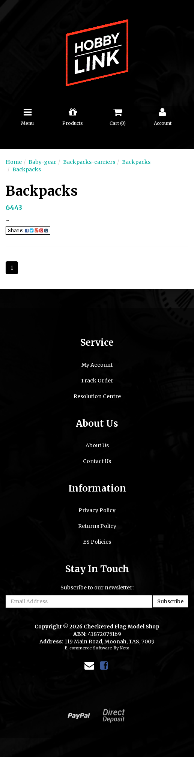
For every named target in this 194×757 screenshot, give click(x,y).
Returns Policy (97, 526)
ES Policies (97, 541)
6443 (14, 207)
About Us (97, 445)
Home (14, 162)
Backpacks (136, 162)
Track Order (97, 380)
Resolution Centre (97, 396)
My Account (97, 364)
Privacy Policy (97, 510)
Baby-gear (42, 162)
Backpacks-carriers (89, 162)
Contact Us (97, 461)
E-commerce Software (88, 648)
